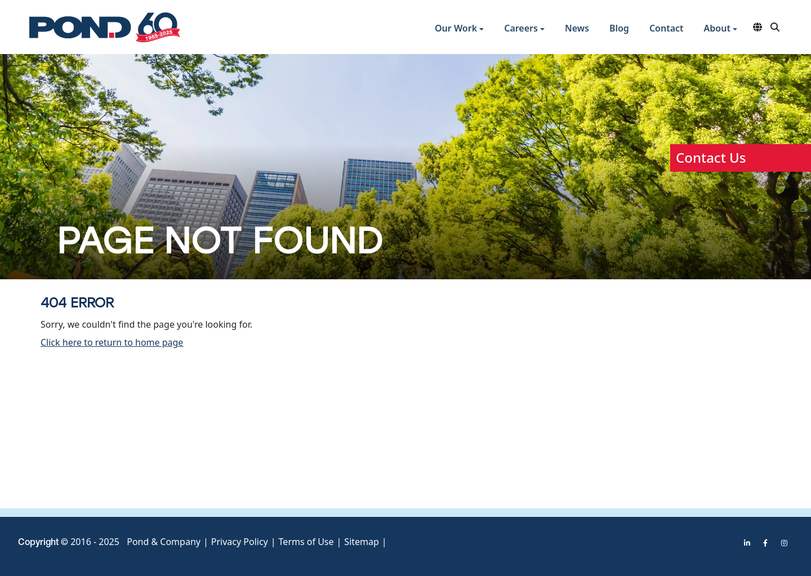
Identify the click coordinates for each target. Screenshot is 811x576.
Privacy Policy (239, 541)
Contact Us (711, 157)
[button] (459, 29)
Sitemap (361, 541)
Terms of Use (306, 541)
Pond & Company (163, 541)
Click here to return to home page (112, 342)
